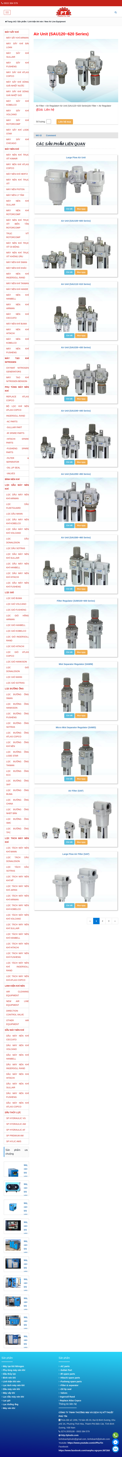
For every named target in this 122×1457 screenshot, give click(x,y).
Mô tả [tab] (39, 135)
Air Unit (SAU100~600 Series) (76, 221)
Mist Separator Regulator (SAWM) (76, 664)
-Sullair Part (65, 1370)
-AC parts (64, 1366)
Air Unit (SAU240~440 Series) (76, 411)
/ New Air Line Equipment (55, 22)
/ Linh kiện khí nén (35, 22)
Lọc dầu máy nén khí (13, 1397)
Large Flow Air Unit (76, 157)
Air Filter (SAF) (75, 791)
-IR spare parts (67, 1374)
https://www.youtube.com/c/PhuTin (85, 1443)
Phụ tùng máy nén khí (13, 1370)
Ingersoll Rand (67, 1397)
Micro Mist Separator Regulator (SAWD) (76, 727)
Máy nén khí (8, 1408)
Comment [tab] (51, 135)
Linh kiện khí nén (11, 1381)
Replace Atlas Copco (70, 1400)
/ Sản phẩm (21, 22)
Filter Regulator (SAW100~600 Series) (76, 601)
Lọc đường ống (10, 1404)
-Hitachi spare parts (69, 1377)
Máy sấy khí (8, 1393)
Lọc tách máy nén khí (13, 1385)
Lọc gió (6, 1400)
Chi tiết (69, 209)
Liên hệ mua (64, 122)
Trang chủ (10, 22)
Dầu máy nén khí (11, 1389)
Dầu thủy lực (9, 1374)
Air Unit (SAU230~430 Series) (76, 347)
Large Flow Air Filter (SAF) (75, 854)
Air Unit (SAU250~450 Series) (76, 474)
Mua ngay (81, 209)
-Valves (63, 1393)
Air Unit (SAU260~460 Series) (76, 537)
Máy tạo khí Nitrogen (13, 1366)
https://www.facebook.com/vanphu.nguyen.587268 (84, 1450)
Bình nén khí (9, 1377)
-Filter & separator (68, 1385)
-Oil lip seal (65, 1389)
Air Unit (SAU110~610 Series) (76, 284)
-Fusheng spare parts (70, 1381)
